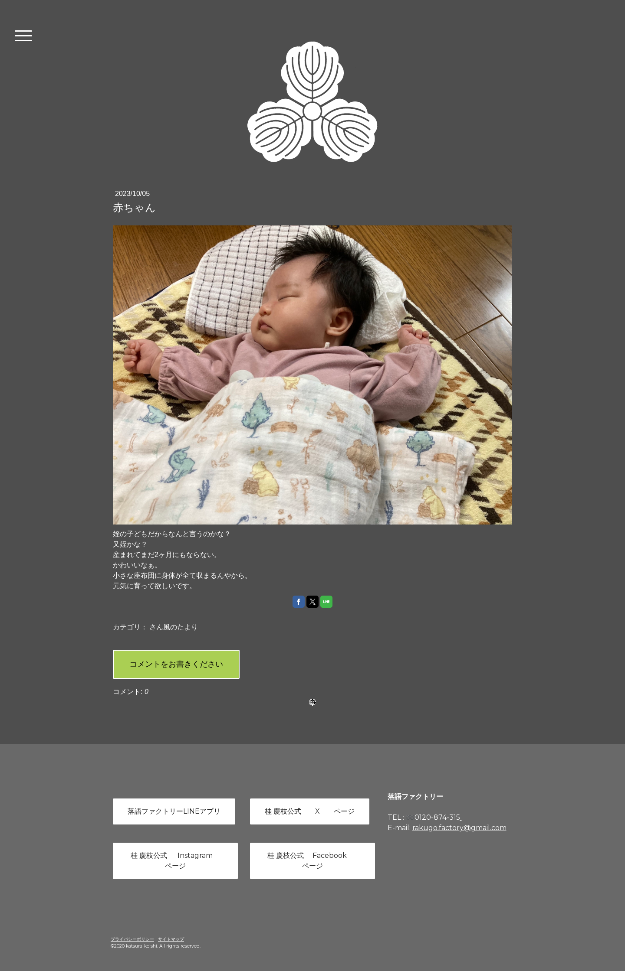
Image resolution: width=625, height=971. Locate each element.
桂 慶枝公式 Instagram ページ (175, 860)
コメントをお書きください (176, 664)
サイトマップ (171, 939)
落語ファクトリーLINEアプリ (174, 811)
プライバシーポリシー (132, 939)
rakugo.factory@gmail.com (459, 828)
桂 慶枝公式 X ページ (310, 811)
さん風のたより (173, 627)
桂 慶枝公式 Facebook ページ (312, 860)
